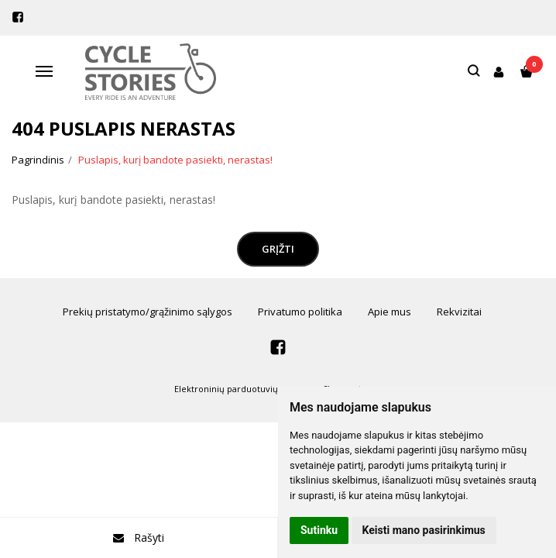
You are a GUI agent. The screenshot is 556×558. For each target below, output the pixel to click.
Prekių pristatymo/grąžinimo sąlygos (147, 312)
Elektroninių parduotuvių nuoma (242, 388)
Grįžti (278, 249)
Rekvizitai (459, 312)
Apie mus (389, 312)
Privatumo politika (300, 312)
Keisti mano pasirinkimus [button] (424, 530)
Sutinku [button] (319, 530)
